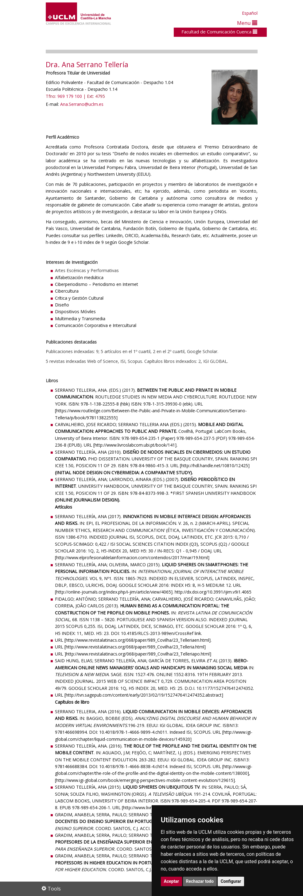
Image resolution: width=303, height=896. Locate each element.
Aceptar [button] (171, 881)
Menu (247, 22)
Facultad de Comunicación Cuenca (219, 32)
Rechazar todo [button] (200, 881)
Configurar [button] (231, 881)
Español (250, 13)
